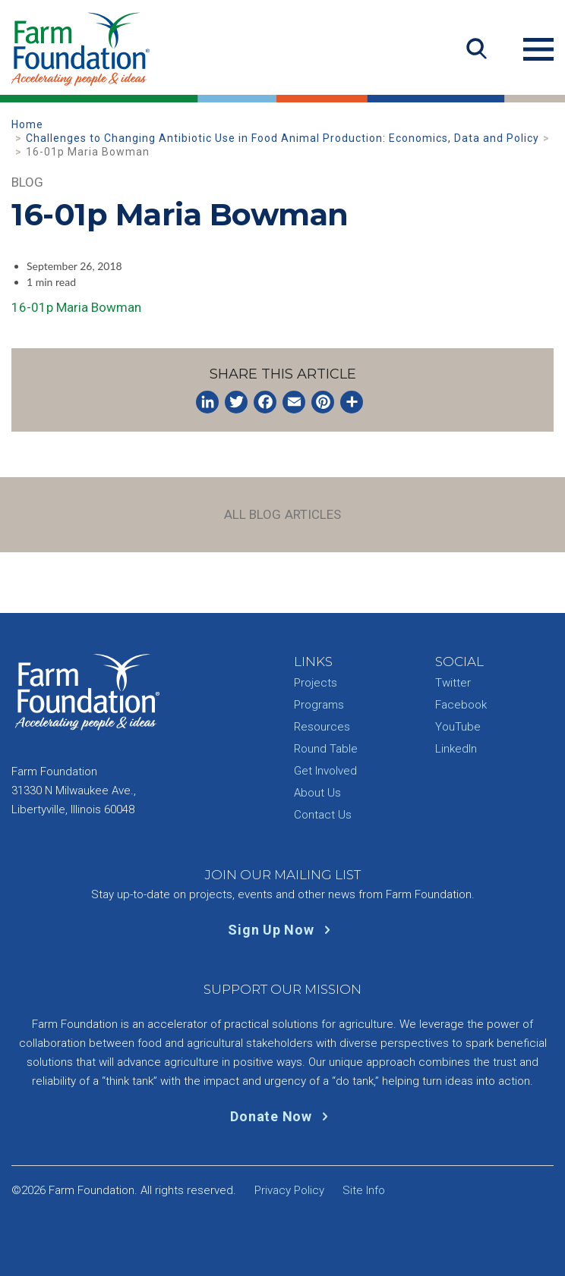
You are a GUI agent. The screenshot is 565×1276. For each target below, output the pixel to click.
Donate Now (282, 1116)
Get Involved (325, 771)
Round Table (326, 749)
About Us (317, 793)
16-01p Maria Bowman (76, 307)
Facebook (461, 705)
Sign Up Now (282, 930)
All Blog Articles (283, 514)
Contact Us (323, 815)
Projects (315, 683)
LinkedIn (456, 749)
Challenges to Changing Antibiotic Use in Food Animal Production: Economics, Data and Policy (282, 138)
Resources (322, 727)
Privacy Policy (289, 1190)
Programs (319, 705)
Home (27, 124)
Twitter (453, 683)
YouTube (458, 727)
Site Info (363, 1190)
